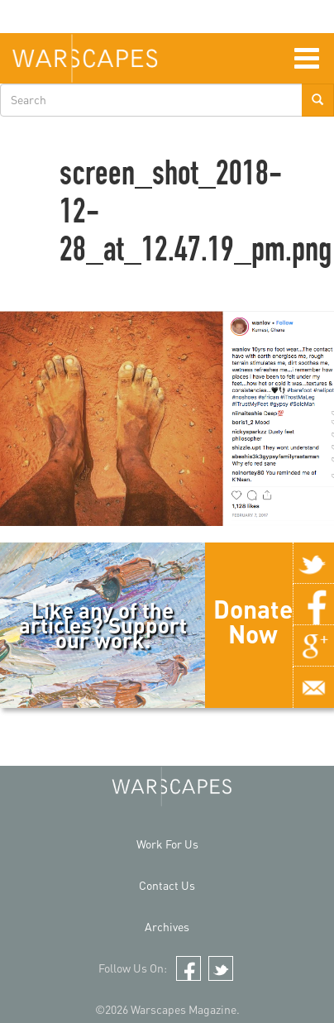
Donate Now (253, 621)
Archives (167, 927)
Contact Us (167, 885)
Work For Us (167, 844)
